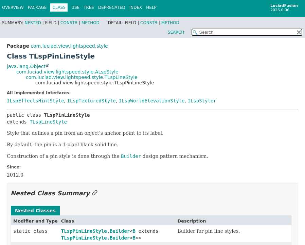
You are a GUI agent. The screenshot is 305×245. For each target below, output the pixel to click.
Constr (68, 22)
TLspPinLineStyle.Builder (95, 231)
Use (75, 7)
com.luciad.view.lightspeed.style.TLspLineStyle (82, 77)
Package (37, 7)
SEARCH (176, 32)
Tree (89, 7)
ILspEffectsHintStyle (35, 100)
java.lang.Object (26, 66)
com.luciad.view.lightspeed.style (69, 46)
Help (151, 7)
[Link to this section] (94, 193)
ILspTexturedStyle (91, 100)
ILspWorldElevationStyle (152, 100)
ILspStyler (201, 100)
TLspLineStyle (48, 122)
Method (91, 22)
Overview (13, 7)
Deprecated (111, 7)
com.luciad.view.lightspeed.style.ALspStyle (67, 72)
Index (135, 7)
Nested (32, 22)
